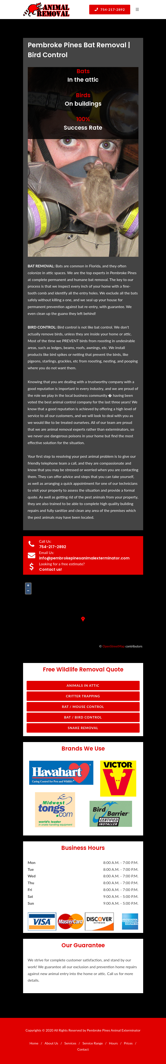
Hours (113, 1043)
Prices (128, 1043)
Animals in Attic (83, 685)
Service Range (92, 1043)
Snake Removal (83, 728)
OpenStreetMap (114, 646)
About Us (51, 1043)
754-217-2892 (109, 9)
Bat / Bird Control (83, 717)
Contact (83, 1049)
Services (70, 1043)
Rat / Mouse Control (83, 707)
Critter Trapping (83, 696)
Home (34, 1043)
